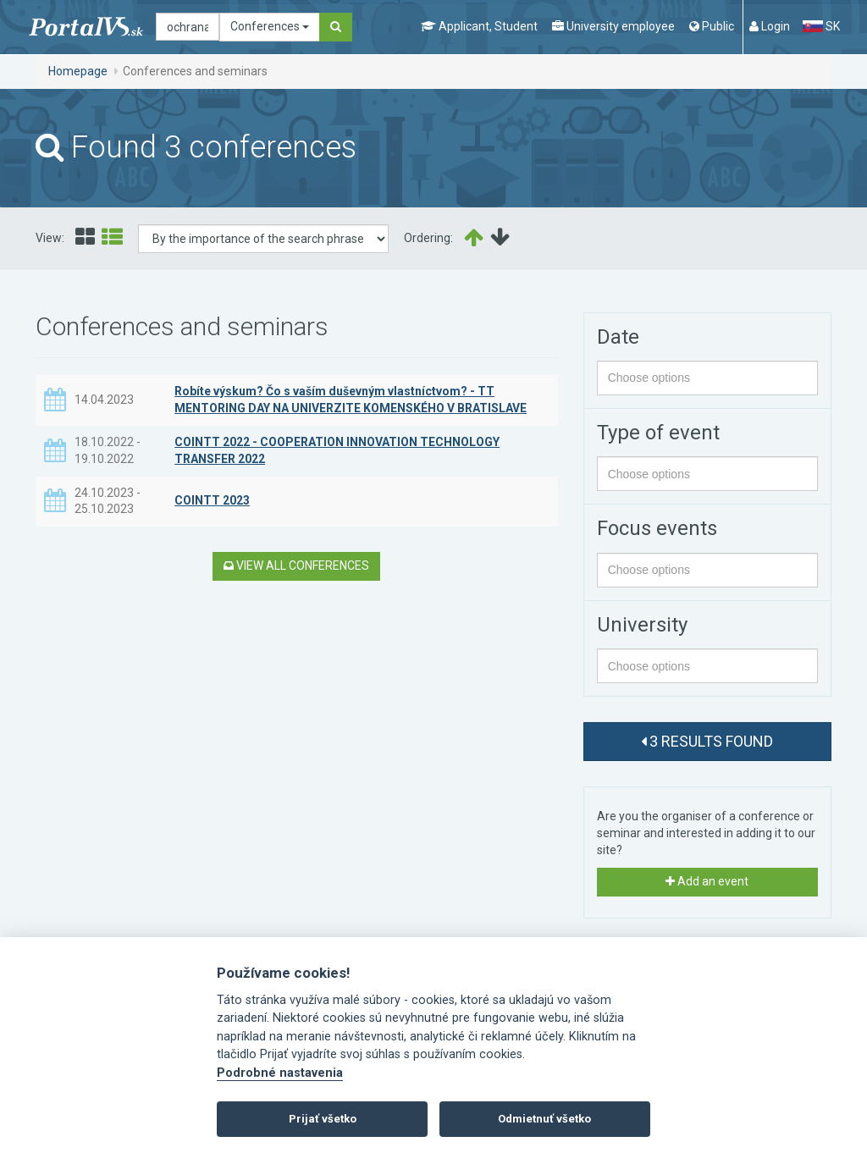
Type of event (658, 433)
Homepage (78, 71)
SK (821, 26)
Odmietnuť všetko (544, 1118)
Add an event (706, 881)
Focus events (657, 528)
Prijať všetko (322, 1118)
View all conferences (296, 565)
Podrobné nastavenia (280, 1073)
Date (618, 337)
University (642, 625)
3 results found (707, 741)
